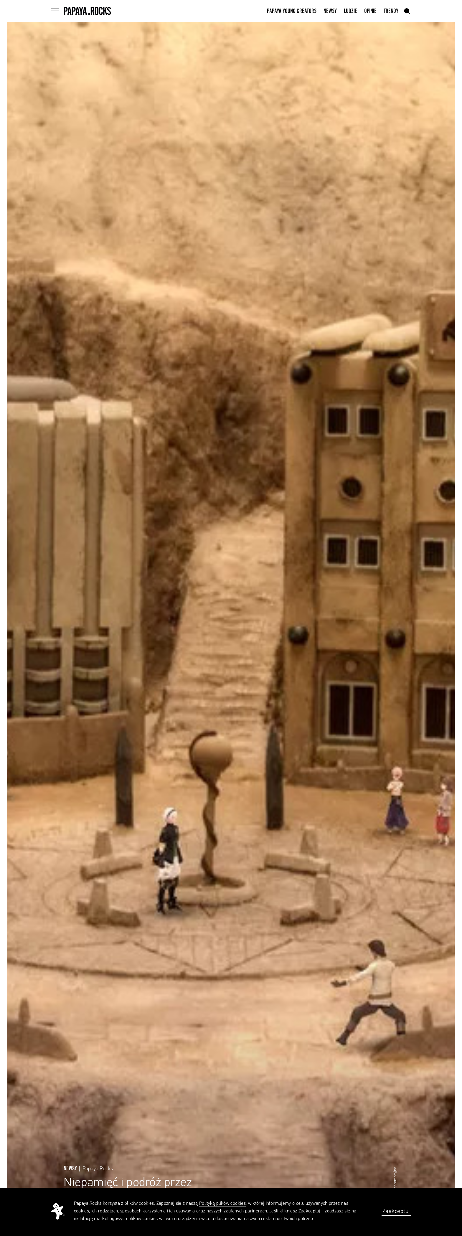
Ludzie (350, 11)
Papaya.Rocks (97, 1168)
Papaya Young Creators (291, 11)
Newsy (330, 11)
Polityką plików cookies (222, 1203)
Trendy (391, 11)
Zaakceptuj (396, 1211)
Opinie (370, 11)
